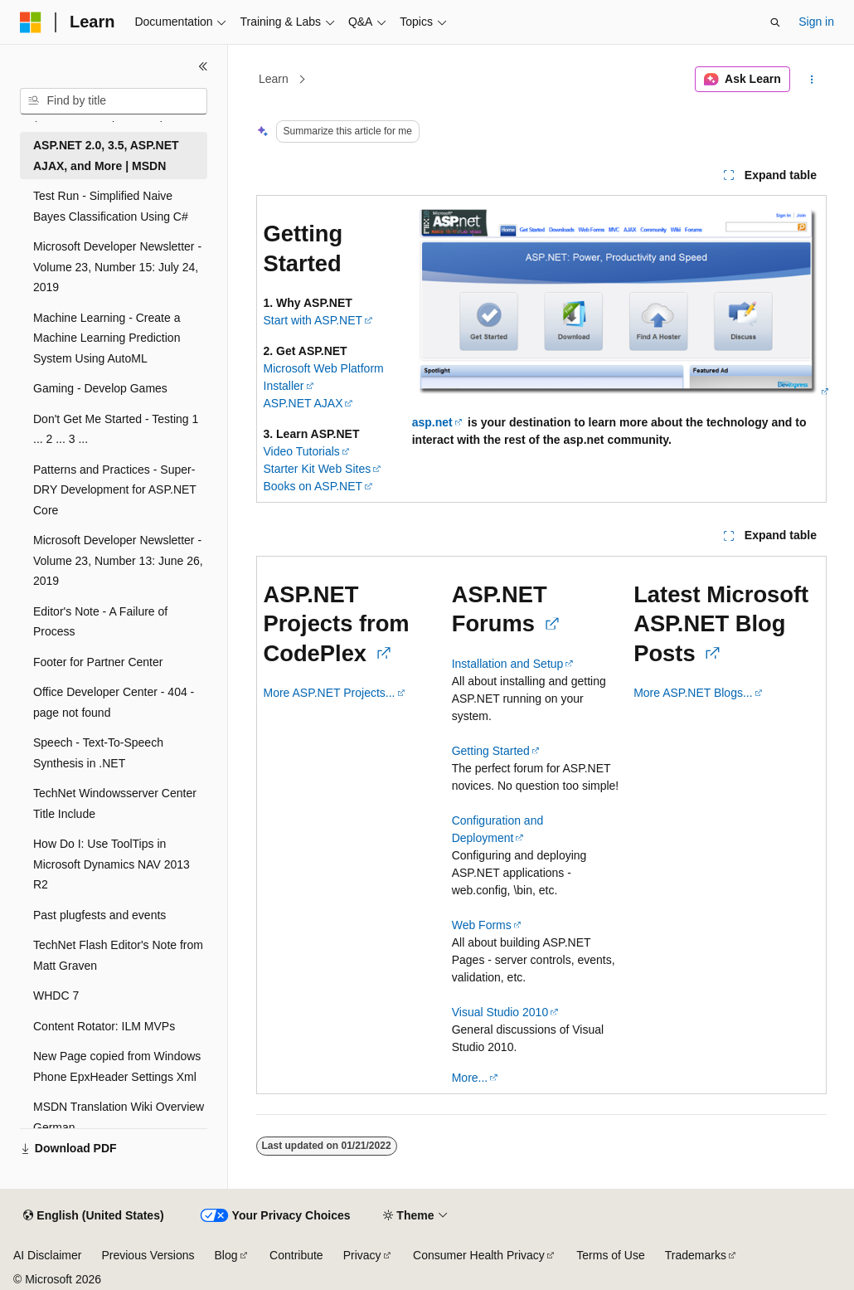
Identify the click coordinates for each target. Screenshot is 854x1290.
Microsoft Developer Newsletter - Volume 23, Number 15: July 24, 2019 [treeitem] (117, 267)
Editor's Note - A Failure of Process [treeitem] (100, 622)
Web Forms (482, 925)
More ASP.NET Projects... (329, 692)
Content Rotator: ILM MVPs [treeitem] (104, 1026)
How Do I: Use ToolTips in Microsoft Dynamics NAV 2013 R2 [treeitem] (111, 864)
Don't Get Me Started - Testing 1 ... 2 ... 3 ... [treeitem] (115, 429)
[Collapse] (203, 66)
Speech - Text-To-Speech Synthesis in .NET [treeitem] (98, 753)
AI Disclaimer (47, 1255)
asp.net (432, 422)
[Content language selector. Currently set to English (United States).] (93, 1216)
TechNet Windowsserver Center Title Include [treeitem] (115, 803)
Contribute (296, 1255)
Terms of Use (610, 1255)
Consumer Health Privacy (479, 1255)
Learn (274, 78)
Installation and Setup (508, 663)
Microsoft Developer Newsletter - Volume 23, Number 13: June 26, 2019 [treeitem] (118, 560)
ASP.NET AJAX (303, 403)
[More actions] (811, 79)
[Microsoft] (30, 22)
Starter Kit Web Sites (317, 468)
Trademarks (695, 1255)
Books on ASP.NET (313, 486)
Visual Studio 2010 (500, 1012)
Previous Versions (147, 1255)
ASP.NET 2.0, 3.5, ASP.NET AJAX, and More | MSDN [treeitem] (106, 156)
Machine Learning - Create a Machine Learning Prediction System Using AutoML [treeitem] (106, 338)
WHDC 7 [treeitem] (56, 995)
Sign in (816, 21)
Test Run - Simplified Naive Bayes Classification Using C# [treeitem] (110, 206)
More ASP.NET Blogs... (692, 692)
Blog (226, 1255)
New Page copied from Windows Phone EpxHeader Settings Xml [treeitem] (117, 1066)
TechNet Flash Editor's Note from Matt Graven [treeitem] (118, 955)
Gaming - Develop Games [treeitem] (100, 388)
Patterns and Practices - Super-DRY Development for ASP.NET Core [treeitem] (115, 490)
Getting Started (491, 750)
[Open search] (775, 22)
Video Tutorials (302, 451)
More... (470, 1077)
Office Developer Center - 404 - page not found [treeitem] (113, 702)
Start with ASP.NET (313, 320)
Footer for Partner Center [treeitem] (98, 662)
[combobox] (113, 101)
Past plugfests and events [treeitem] (99, 915)
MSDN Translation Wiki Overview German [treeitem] (118, 1117)
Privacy (362, 1255)
